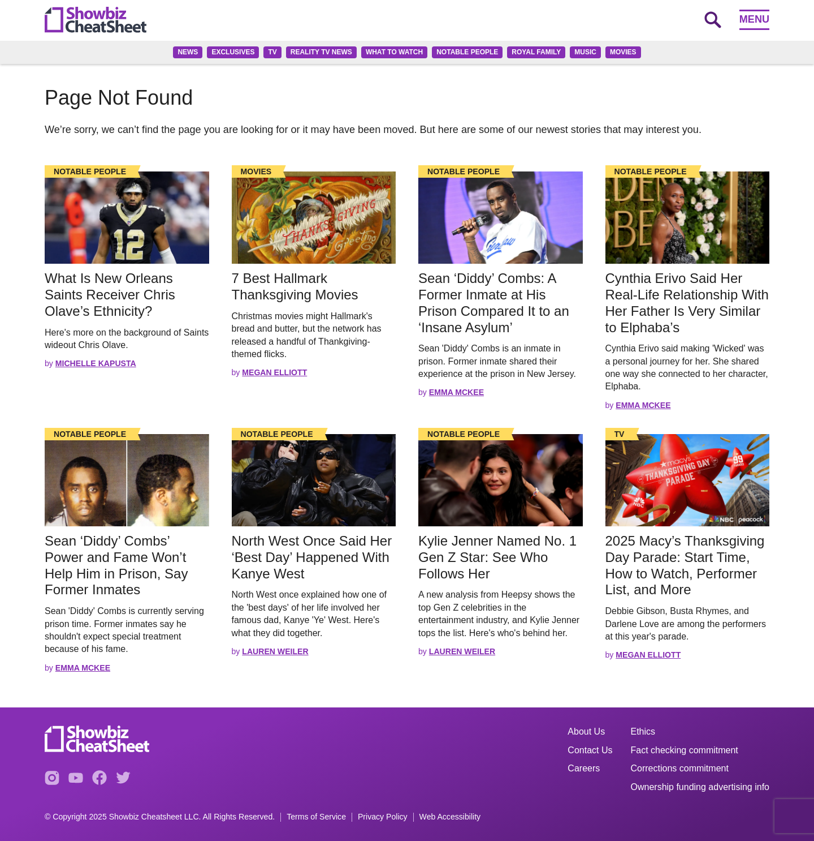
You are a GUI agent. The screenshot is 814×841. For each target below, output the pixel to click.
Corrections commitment (680, 768)
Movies (623, 52)
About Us (586, 731)
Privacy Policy (383, 817)
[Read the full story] (127, 217)
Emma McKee (456, 392)
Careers (584, 768)
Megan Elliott (274, 372)
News (187, 52)
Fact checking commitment (684, 750)
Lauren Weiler (275, 651)
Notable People (467, 52)
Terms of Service (316, 817)
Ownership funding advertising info (700, 787)
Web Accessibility (450, 817)
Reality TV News (321, 52)
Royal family (536, 52)
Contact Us (590, 750)
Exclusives (232, 52)
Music (585, 52)
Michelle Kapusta (95, 363)
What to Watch (394, 52)
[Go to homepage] (95, 20)
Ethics (643, 731)
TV (272, 52)
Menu (754, 19)
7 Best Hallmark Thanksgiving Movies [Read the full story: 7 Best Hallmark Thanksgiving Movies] (297, 286)
